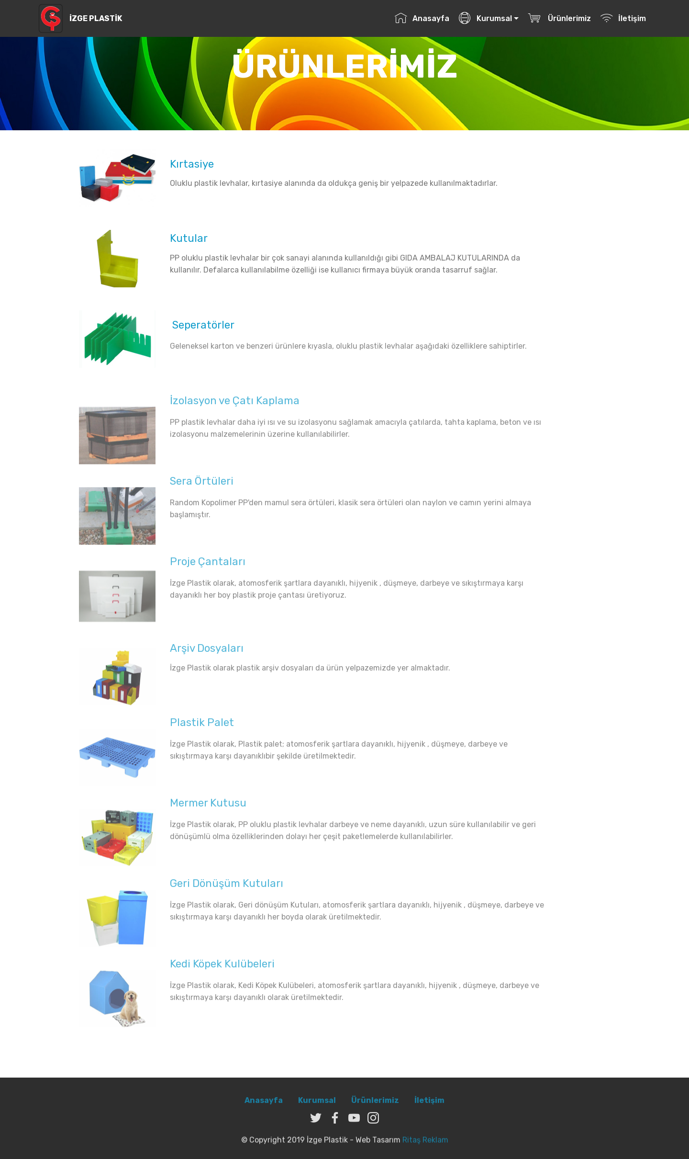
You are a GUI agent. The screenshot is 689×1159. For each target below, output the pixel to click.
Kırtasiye (192, 164)
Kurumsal (485, 18)
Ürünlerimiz (559, 18)
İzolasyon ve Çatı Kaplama (235, 404)
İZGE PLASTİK (95, 18)
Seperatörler (202, 324)
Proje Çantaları (207, 564)
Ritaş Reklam (425, 1143)
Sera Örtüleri (201, 484)
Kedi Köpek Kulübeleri (222, 967)
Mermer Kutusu (208, 806)
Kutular (189, 238)
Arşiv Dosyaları (207, 651)
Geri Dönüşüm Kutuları (226, 886)
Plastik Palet (202, 725)
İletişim (622, 18)
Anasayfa (422, 18)
